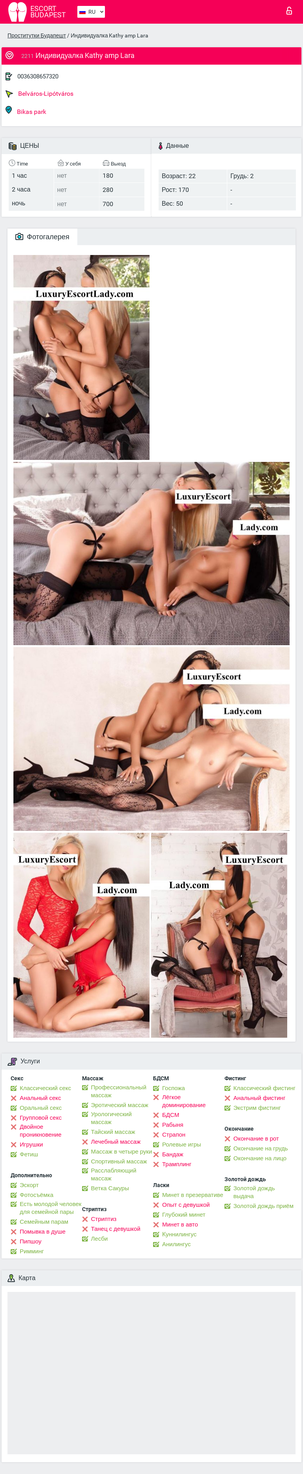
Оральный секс (41, 1107)
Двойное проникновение (41, 1130)
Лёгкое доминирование (184, 1101)
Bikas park (26, 110)
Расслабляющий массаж (114, 1174)
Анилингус (176, 1244)
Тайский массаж (113, 1131)
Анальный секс (40, 1098)
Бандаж (172, 1154)
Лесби (99, 1238)
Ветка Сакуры (110, 1188)
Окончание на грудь (261, 1148)
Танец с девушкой (115, 1228)
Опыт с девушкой (186, 1204)
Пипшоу (30, 1241)
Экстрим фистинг (257, 1107)
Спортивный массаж (119, 1161)
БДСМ (170, 1115)
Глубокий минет (184, 1214)
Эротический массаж (119, 1105)
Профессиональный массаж (119, 1091)
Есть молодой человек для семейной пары (50, 1207)
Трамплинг (176, 1164)
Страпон (173, 1134)
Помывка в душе (42, 1231)
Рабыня (172, 1124)
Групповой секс (41, 1117)
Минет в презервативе (192, 1195)
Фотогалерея (42, 237)
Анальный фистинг (260, 1098)
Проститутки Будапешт (36, 35)
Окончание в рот (256, 1138)
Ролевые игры (181, 1144)
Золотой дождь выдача (254, 1192)
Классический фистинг (265, 1088)
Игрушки (31, 1144)
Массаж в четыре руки (121, 1151)
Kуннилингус (179, 1234)
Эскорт (29, 1185)
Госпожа (173, 1088)
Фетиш (29, 1154)
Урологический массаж (111, 1118)
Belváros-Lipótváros (39, 94)
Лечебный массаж (116, 1141)
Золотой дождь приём (264, 1206)
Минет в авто (180, 1224)
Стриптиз (104, 1219)
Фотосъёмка (36, 1195)
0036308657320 (37, 76)
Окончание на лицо (260, 1158)
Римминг (32, 1251)
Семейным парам (44, 1221)
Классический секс (45, 1088)
